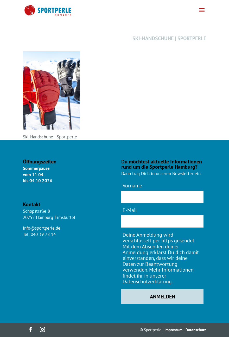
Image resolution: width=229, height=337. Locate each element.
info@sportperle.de (41, 228)
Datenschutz (196, 329)
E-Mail (130, 209)
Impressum (173, 329)
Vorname (132, 185)
